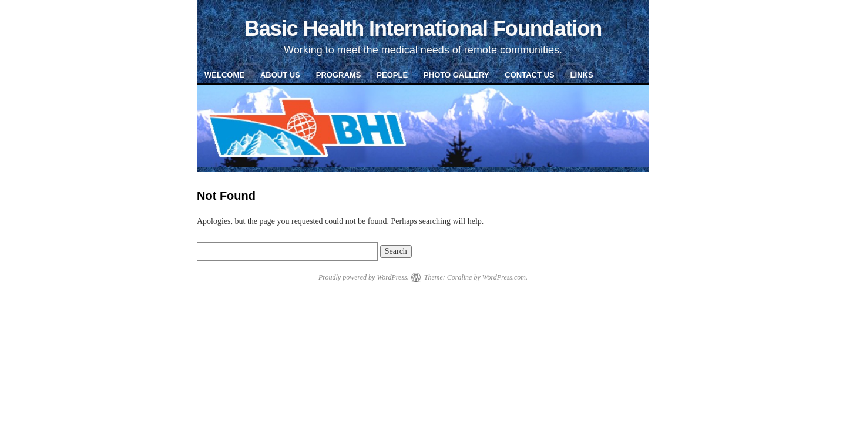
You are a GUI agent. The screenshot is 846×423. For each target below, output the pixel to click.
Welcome (224, 74)
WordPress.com (504, 277)
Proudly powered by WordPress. (363, 277)
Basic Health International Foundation (423, 28)
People (392, 74)
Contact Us (529, 74)
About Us (280, 74)
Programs (338, 74)
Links (581, 74)
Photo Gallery (456, 74)
